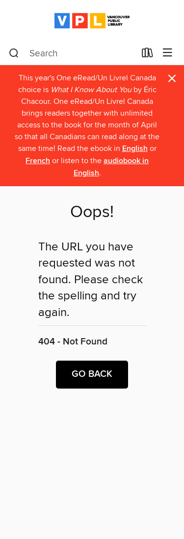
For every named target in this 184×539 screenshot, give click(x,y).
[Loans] (147, 55)
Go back (92, 374)
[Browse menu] (167, 53)
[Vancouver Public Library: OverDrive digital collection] (92, 21)
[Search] (14, 53)
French (38, 161)
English (135, 149)
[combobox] (72, 53)
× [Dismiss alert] (172, 79)
